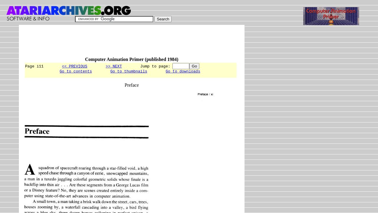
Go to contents (76, 72)
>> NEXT (114, 66)
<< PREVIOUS (74, 66)
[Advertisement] (131, 43)
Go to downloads (183, 72)
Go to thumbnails (128, 72)
